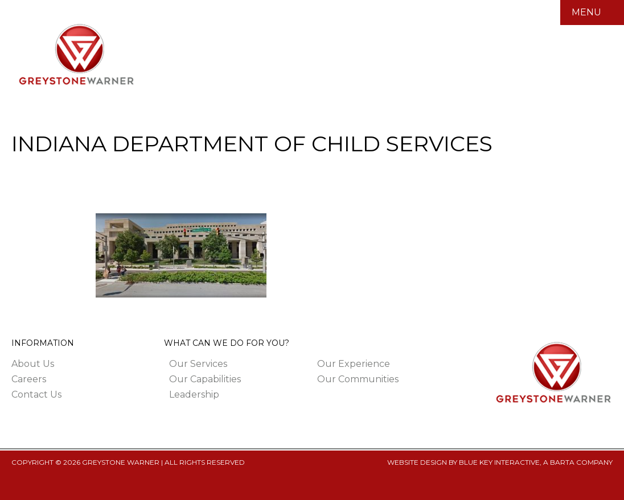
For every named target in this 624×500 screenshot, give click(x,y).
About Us (32, 363)
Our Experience (353, 363)
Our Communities (358, 379)
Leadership (194, 394)
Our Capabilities (205, 379)
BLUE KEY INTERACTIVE (499, 462)
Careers (28, 379)
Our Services (198, 363)
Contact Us (36, 394)
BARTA (562, 462)
